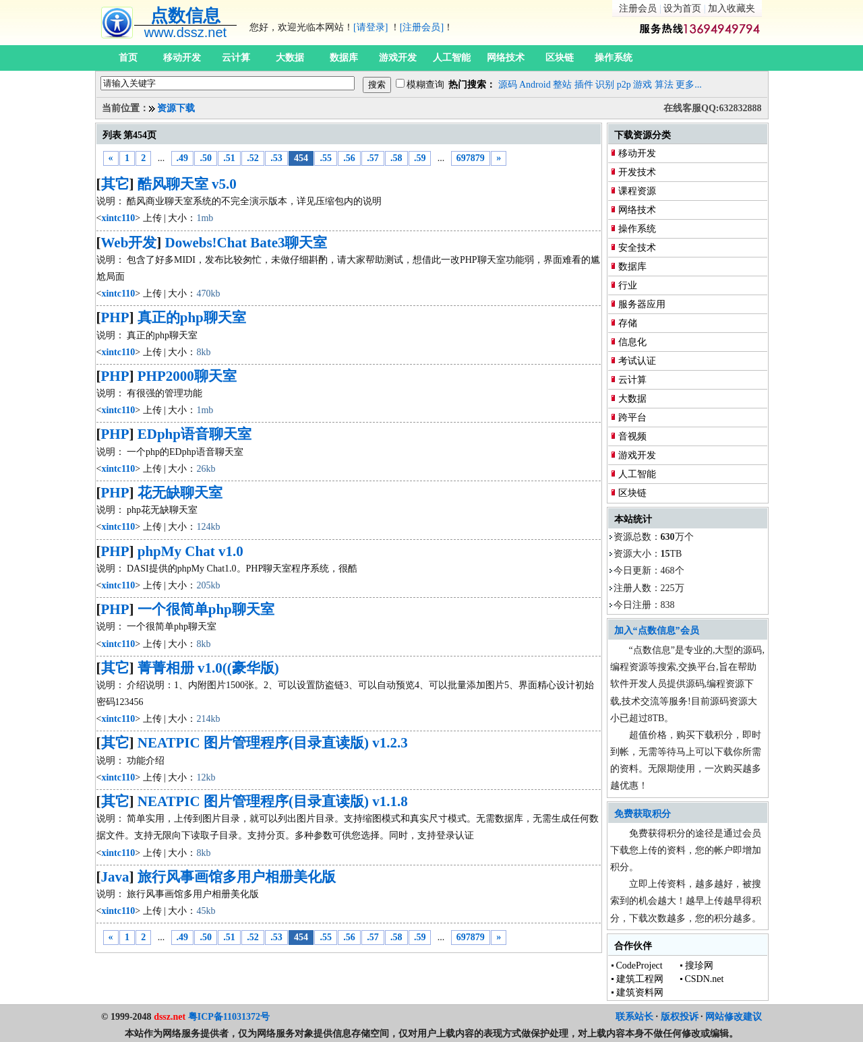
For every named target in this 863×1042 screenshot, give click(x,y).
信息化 (632, 342)
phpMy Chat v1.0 (190, 551)
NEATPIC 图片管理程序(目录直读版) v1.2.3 (273, 743)
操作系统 (613, 58)
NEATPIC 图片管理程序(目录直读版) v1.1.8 (273, 801)
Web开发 (129, 243)
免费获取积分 (642, 814)
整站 (562, 85)
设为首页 (682, 8)
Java (115, 877)
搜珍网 (699, 965)
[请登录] (370, 27)
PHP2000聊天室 (187, 376)
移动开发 (182, 58)
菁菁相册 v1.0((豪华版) (208, 668)
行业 (627, 285)
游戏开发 (398, 58)
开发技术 (637, 172)
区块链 (559, 58)
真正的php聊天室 (192, 317)
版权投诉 (679, 1017)
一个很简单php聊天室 (206, 609)
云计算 (236, 58)
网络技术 (506, 58)
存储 (627, 323)
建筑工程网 (639, 979)
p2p (624, 85)
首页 (128, 58)
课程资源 (637, 191)
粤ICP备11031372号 (229, 1017)
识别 (604, 85)
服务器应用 (641, 304)
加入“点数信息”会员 (656, 630)
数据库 (344, 58)
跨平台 (632, 417)
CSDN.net (704, 979)
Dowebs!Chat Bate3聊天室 (246, 243)
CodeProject (639, 965)
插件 (583, 85)
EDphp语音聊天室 (194, 434)
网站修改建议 (733, 1017)
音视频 (632, 436)
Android (535, 85)
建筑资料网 (639, 992)
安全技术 (637, 248)
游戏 (642, 85)
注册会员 (638, 8)
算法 (664, 85)
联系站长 (634, 1017)
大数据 (290, 58)
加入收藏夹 (731, 8)
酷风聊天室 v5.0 (187, 184)
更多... (689, 85)
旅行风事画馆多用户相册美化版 (237, 877)
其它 (115, 184)
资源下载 (176, 108)
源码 (507, 85)
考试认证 (637, 361)
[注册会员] (422, 27)
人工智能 (452, 58)
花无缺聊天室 (180, 493)
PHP (115, 317)
